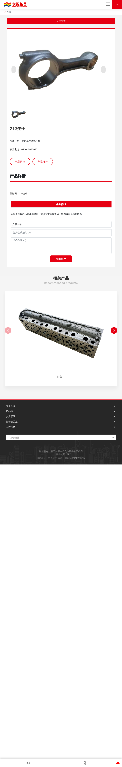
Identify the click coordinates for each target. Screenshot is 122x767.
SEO (69, 454)
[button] (114, 330)
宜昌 (60, 458)
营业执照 (60, 454)
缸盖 (59, 376)
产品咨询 (20, 161)
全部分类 (61, 21)
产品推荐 (42, 161)
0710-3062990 (29, 149)
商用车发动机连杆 (31, 140)
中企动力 (52, 458)
